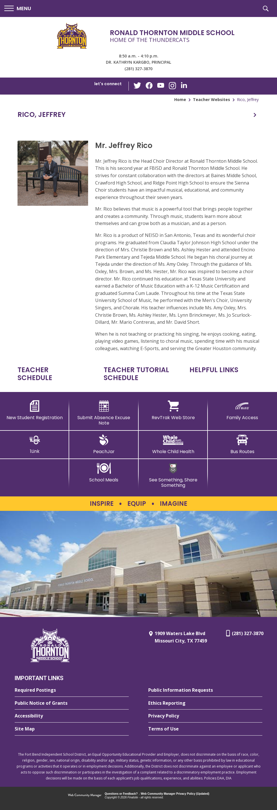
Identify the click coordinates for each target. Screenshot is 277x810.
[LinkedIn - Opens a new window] (183, 85)
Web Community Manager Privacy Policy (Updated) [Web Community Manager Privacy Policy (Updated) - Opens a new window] (175, 793)
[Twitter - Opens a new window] (138, 86)
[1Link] (34, 444)
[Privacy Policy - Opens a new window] (205, 716)
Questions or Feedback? (121, 793)
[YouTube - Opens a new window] (160, 86)
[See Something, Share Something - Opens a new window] (173, 475)
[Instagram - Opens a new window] (172, 86)
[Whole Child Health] (173, 444)
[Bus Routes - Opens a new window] (242, 444)
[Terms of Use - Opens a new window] (205, 729)
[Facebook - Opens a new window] (149, 86)
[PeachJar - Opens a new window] (104, 444)
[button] (17, 9)
